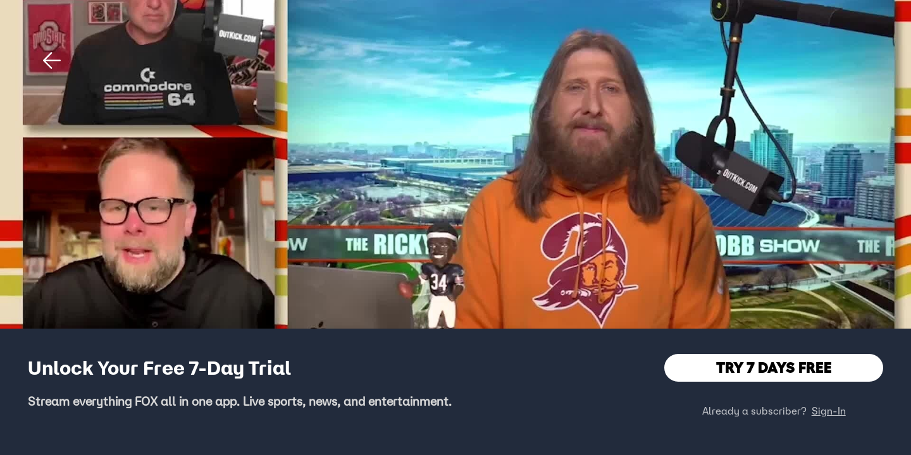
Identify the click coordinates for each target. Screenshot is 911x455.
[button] (52, 61)
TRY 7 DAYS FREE (774, 367)
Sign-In (829, 410)
